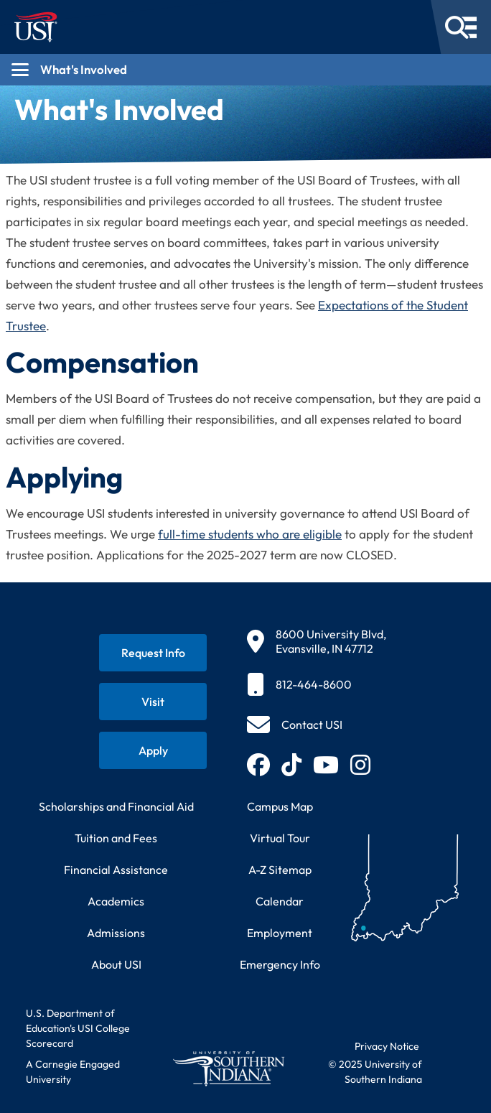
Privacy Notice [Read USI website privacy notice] (387, 1046)
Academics (116, 901)
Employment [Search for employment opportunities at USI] (279, 933)
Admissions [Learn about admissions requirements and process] (116, 933)
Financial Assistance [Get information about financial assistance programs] (116, 869)
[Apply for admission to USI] (153, 750)
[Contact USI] (294, 724)
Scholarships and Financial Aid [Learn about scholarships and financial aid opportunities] (116, 806)
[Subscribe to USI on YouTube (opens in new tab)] (326, 765)
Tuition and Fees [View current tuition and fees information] (116, 838)
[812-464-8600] (316, 684)
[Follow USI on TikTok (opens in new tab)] (291, 765)
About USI (116, 964)
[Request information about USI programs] (153, 652)
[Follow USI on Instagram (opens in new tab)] (360, 765)
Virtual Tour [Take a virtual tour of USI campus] (280, 838)
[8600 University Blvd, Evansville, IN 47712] (316, 641)
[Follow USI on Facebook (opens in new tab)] (258, 765)
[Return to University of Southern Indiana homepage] (228, 1068)
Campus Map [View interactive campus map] (280, 806)
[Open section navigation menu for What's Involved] (245, 69)
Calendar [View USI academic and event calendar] (280, 901)
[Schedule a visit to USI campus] (153, 701)
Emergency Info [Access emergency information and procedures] (280, 964)
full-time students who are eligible (250, 533)
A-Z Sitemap (280, 869)
